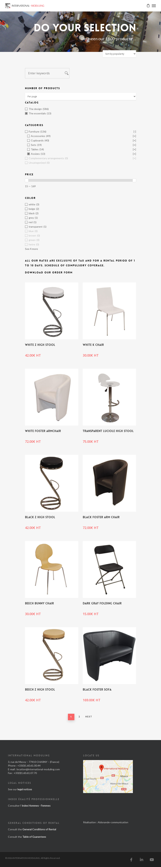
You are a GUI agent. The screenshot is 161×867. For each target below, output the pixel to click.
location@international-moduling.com (38, 769)
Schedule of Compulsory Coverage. (75, 265)
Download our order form (49, 272)
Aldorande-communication (113, 822)
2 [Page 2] (79, 716)
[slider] (26, 180)
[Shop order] (119, 53)
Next (88, 716)
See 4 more (31, 248)
